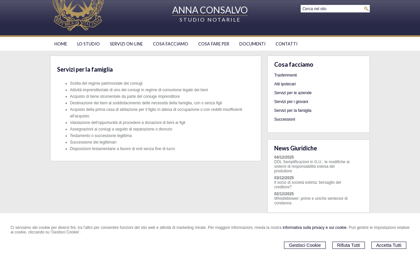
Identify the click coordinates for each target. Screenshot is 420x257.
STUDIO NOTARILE (210, 19)
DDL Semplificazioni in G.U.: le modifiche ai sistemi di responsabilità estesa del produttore (312, 166)
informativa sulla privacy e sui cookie (315, 227)
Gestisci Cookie (305, 245)
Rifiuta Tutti (348, 245)
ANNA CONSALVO (210, 9)
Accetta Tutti (388, 245)
